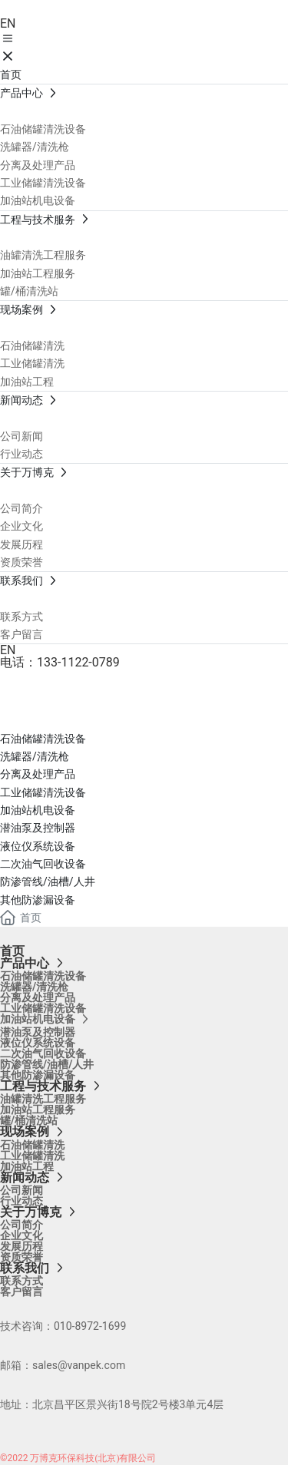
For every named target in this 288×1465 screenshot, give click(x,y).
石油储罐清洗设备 (43, 738)
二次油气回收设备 (43, 864)
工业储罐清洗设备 (43, 792)
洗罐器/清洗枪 (34, 756)
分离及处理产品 (37, 774)
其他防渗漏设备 (37, 900)
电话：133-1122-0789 (60, 662)
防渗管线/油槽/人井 (47, 881)
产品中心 (61, 705)
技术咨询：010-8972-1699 (63, 1326)
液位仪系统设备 (37, 846)
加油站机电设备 (37, 810)
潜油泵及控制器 (37, 828)
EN (8, 23)
